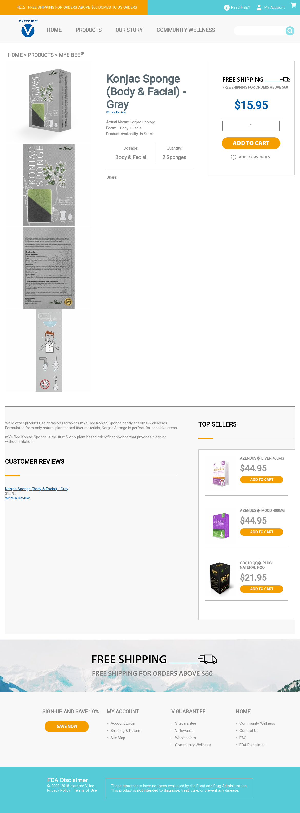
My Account (274, 7)
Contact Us (248, 730)
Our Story (129, 30)
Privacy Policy (58, 790)
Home (54, 30)
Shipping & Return (125, 730)
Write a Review (116, 112)
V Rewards (184, 730)
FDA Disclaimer (252, 745)
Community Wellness (186, 30)
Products (89, 30)
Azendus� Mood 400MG (262, 510)
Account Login (123, 723)
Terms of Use (85, 790)
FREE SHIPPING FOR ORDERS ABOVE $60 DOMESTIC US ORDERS (82, 7)
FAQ (242, 737)
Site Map (118, 737)
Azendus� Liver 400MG (262, 458)
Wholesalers (185, 737)
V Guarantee (185, 723)
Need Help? (240, 7)
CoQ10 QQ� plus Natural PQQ (256, 565)
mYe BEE (71, 55)
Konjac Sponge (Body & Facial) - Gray (36, 489)
